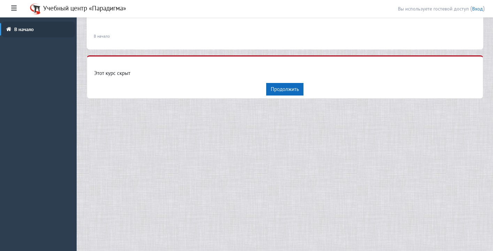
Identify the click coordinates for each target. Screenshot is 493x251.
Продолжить (285, 89)
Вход (477, 9)
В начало (102, 36)
